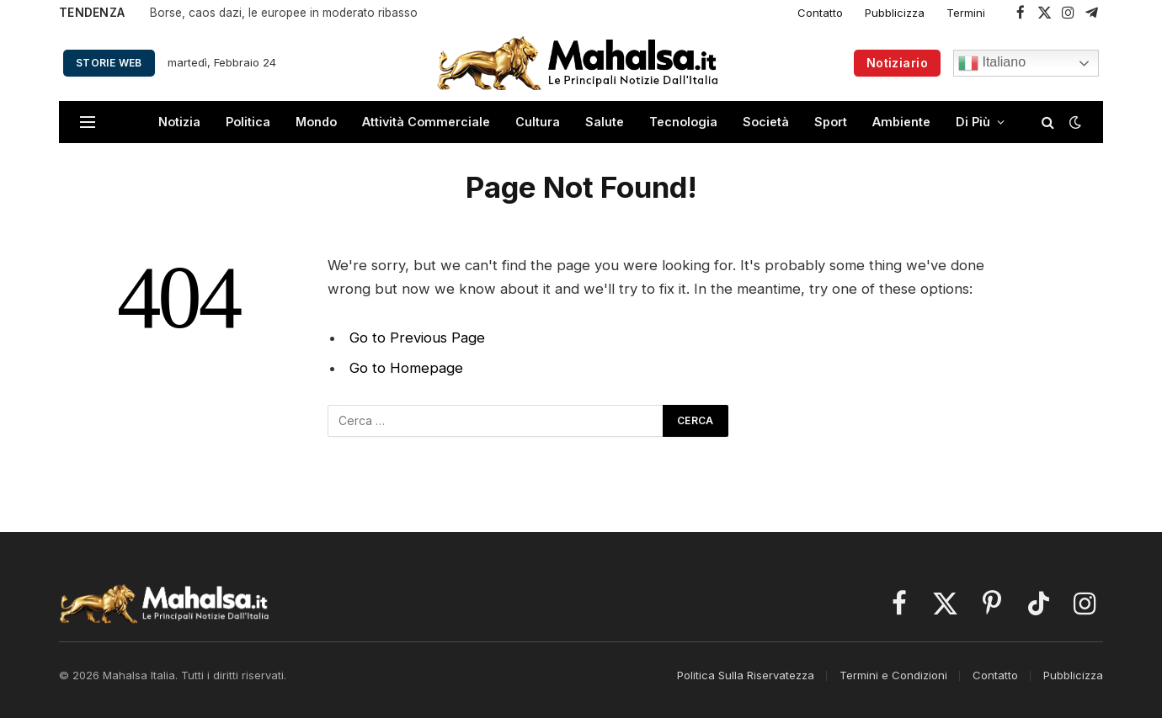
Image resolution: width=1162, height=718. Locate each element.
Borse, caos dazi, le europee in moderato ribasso (284, 12)
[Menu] (87, 122)
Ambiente (901, 121)
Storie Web (109, 62)
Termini (965, 12)
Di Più (973, 121)
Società (766, 121)
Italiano (992, 63)
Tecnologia (683, 121)
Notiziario (897, 63)
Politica (248, 121)
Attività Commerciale (426, 121)
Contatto (820, 12)
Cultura (537, 121)
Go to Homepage (406, 367)
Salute (604, 121)
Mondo (316, 121)
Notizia (179, 121)
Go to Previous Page (417, 337)
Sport (830, 121)
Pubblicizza (895, 12)
